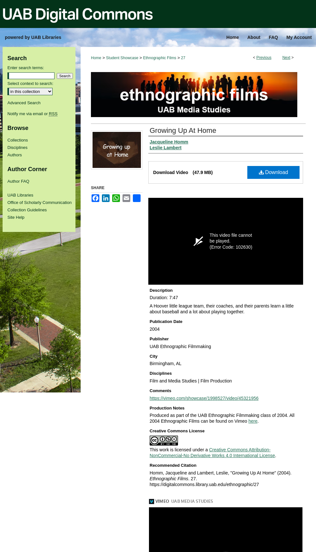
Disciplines (17, 147)
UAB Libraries (20, 195)
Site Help (16, 217)
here (252, 421)
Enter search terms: (25, 67)
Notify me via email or (32, 113)
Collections (17, 140)
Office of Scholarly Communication (39, 202)
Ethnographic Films (159, 58)
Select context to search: (30, 83)
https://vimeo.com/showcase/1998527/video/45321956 (204, 398)
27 (183, 58)
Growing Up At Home (183, 130)
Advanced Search (24, 102)
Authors (14, 154)
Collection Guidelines (27, 209)
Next (286, 57)
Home (96, 58)
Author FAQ (18, 181)
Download (273, 172)
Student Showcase (122, 58)
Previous (264, 57)
